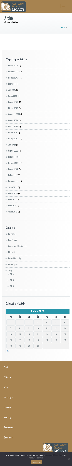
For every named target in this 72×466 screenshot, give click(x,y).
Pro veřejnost (13, 264)
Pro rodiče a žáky (14, 258)
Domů (63, 27)
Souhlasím (37, 462)
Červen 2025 (13, 101)
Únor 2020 (12, 205)
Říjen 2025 (12, 83)
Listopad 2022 (13, 162)
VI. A (12, 273)
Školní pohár (8, 437)
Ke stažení (12, 233)
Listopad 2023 (13, 138)
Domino (7, 407)
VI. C (12, 286)
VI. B (12, 280)
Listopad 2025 (13, 77)
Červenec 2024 (14, 114)
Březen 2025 (13, 108)
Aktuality (8, 397)
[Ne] (68, 459)
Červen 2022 (13, 168)
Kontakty (7, 417)
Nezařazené (12, 239)
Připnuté (11, 252)
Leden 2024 (12, 132)
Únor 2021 (12, 199)
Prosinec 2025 (14, 71)
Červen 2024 (13, 120)
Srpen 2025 (12, 95)
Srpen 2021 (12, 187)
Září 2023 (12, 144)
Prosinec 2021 (13, 181)
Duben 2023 (13, 156)
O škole (7, 377)
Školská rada (9, 427)
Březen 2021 (13, 193)
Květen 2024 (13, 126)
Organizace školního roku (17, 246)
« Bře (7, 351)
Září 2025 (12, 89)
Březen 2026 (13, 65)
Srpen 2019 (12, 211)
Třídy (10, 270)
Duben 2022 (13, 175)
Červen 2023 (13, 150)
